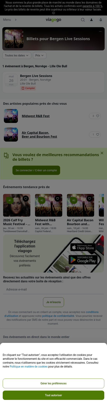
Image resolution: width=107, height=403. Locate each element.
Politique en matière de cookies (29, 366)
